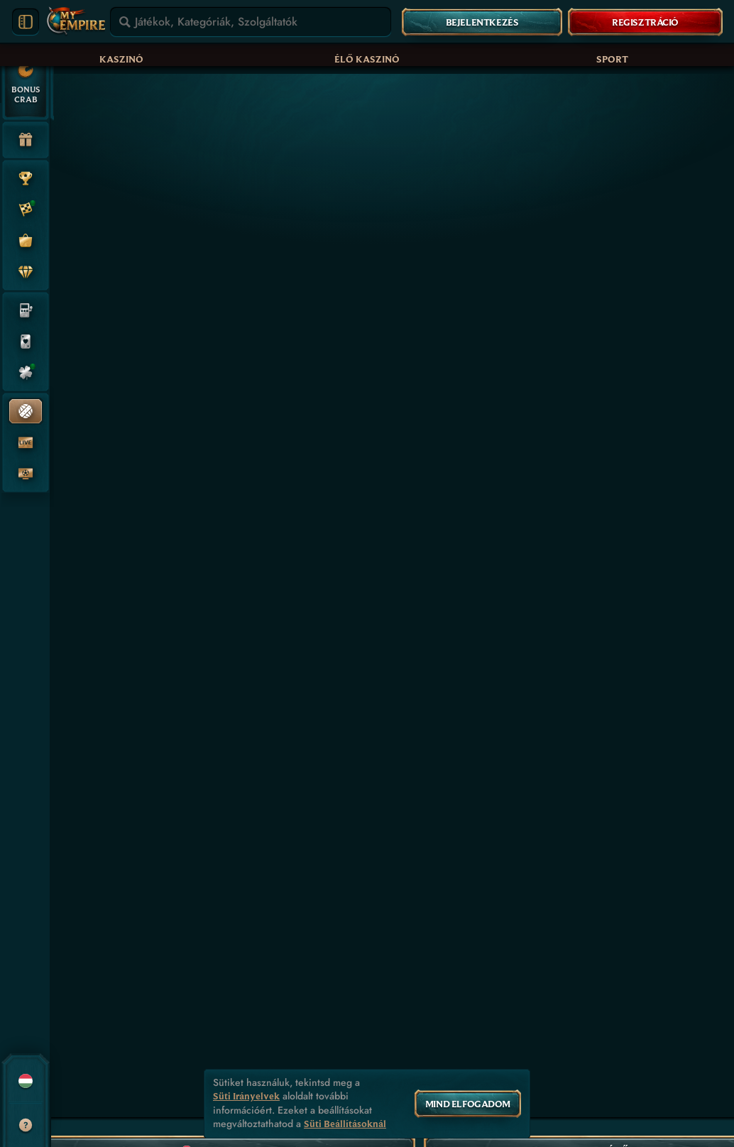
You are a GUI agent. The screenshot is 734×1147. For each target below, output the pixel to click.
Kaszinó (121, 59)
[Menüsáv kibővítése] (25, 22)
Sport (612, 59)
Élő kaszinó (367, 59)
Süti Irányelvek (246, 1096)
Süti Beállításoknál (345, 1124)
